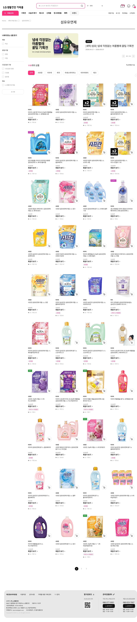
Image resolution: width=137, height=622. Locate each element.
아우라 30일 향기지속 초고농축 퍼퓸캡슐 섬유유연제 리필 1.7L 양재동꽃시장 (40, 113)
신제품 (48, 13)
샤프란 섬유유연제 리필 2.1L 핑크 (65, 209)
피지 (112, 300)
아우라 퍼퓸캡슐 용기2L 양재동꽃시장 (122, 399)
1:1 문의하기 (108, 606)
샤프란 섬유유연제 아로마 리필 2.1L (66, 112)
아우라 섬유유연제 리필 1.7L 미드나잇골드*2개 (119, 161)
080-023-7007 (128, 602)
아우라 (29, 109)
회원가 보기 (32, 120)
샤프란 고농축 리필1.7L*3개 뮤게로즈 (94, 447)
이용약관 (23, 594)
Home (4, 21)
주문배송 (124, 13)
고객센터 (132, 13)
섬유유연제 (25, 21)
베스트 (41, 13)
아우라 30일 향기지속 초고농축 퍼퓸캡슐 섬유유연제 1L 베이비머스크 (123, 352)
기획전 (23, 13)
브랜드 (74, 13)
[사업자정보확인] (31, 608)
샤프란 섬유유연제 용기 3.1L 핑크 (65, 544)
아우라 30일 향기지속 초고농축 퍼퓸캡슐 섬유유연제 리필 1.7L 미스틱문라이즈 (68, 400)
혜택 (65, 13)
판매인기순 (131, 65)
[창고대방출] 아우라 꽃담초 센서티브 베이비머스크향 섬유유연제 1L (122, 210)
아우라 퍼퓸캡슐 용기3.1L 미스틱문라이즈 (35, 545)
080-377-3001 (108, 602)
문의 (57, 594)
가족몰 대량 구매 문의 (44, 594)
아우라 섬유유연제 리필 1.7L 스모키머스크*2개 (91, 113)
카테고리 (10, 13)
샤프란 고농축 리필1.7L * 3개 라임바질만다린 (91, 545)
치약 (89, 5)
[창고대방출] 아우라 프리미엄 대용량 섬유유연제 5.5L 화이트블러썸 (39, 161)
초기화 (13, 92)
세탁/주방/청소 (12, 21)
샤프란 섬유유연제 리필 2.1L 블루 (65, 496)
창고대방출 (58, 13)
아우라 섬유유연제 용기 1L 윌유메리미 (39, 447)
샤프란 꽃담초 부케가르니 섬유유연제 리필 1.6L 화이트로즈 (39, 210)
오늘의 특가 (33, 13)
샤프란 (57, 109)
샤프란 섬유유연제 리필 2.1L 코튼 (38, 302)
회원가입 (111, 13)
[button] (123, 56)
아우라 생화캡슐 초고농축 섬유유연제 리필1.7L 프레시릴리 (94, 255)
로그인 (118, 13)
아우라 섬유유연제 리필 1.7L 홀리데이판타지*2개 (119, 113)
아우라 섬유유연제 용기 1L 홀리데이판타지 (91, 496)
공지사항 (32, 594)
